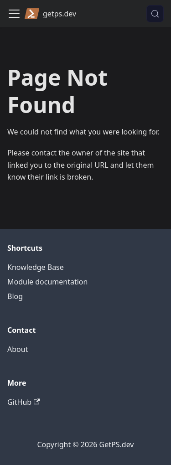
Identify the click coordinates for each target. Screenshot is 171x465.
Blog (15, 296)
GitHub (23, 402)
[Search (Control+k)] (155, 13)
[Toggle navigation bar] (14, 14)
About (17, 349)
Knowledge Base (35, 267)
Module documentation (47, 282)
